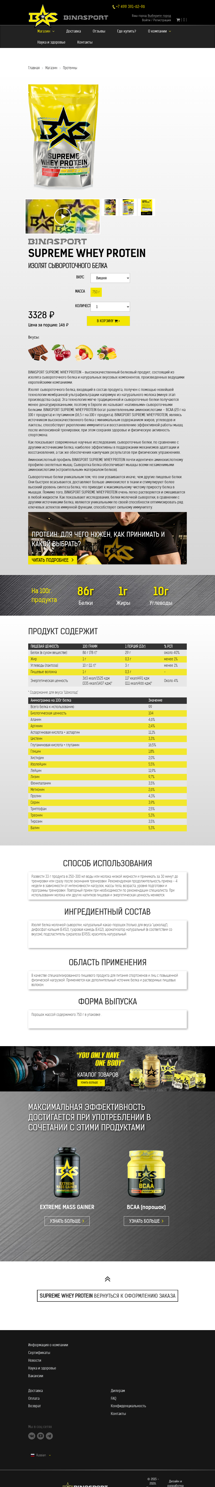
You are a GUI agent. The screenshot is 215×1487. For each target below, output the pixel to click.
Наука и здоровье (51, 42)
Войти (146, 20)
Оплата (33, 1398)
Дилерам (118, 1390)
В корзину (108, 321)
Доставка (73, 31)
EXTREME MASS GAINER (67, 1207)
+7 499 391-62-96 (130, 6)
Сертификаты (39, 1352)
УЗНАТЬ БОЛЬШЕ (89, 1082)
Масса (80, 291)
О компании (159, 31)
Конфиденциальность (128, 1406)
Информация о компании (48, 1345)
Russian (41, 1455)
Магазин (45, 31)
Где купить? (126, 31)
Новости (34, 1360)
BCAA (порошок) (146, 1207)
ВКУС (80, 277)
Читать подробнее (50, 560)
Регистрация (162, 20)
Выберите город (159, 16)
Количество (81, 306)
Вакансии (35, 1376)
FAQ (113, 1398)
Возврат (34, 1406)
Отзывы (99, 31)
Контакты (85, 42)
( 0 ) (181, 19)
